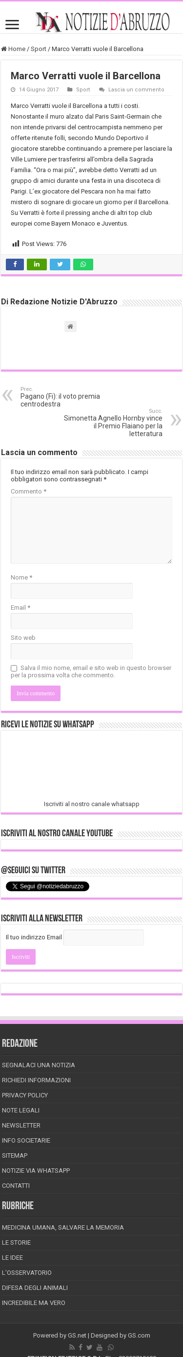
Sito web (23, 637)
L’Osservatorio (27, 1272)
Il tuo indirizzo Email (34, 937)
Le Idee (12, 1257)
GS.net (77, 1335)
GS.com (139, 1335)
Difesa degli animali (35, 1287)
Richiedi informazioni (36, 1080)
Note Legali (21, 1110)
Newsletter (21, 1125)
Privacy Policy (25, 1095)
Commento (28, 491)
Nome (21, 577)
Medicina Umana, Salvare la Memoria (63, 1227)
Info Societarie (26, 1140)
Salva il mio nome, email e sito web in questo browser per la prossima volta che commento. (91, 671)
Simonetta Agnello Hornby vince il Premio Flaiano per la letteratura (112, 423)
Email (20, 607)
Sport (38, 49)
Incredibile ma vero (33, 1302)
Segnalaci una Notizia (38, 1065)
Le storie (16, 1242)
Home (13, 49)
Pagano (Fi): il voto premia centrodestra (70, 397)
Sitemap (14, 1155)
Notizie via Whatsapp (36, 1170)
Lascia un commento (136, 90)
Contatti (16, 1185)
